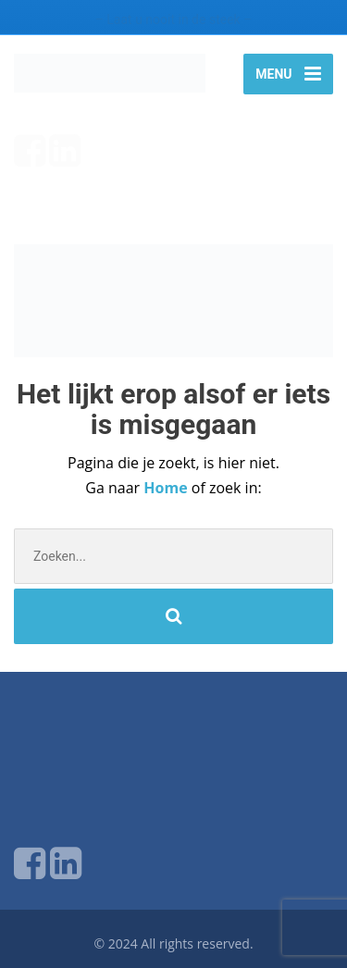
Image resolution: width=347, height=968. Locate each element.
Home (167, 488)
